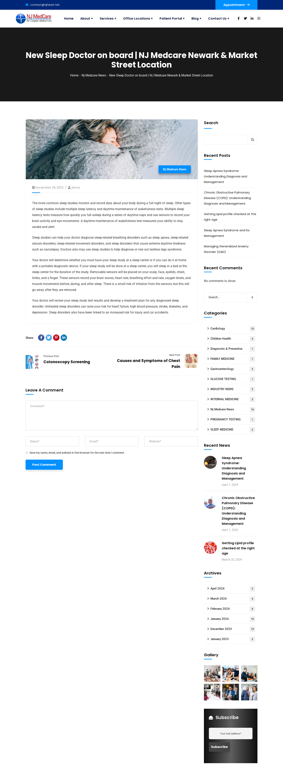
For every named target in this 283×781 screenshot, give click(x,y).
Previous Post (51, 356)
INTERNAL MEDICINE (232, 399)
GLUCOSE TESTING (232, 379)
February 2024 (232, 609)
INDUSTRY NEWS (232, 389)
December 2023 (232, 629)
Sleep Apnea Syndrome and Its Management (227, 233)
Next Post (174, 354)
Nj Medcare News (94, 75)
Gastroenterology (232, 369)
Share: (30, 338)
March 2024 (232, 599)
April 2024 (232, 588)
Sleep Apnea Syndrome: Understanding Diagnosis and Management (225, 176)
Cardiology (232, 328)
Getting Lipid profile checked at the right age (230, 217)
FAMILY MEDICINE (232, 359)
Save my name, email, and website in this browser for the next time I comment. (77, 452)
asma (75, 187)
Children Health (232, 339)
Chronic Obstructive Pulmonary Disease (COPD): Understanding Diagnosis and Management (227, 198)
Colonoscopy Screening (66, 362)
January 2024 (232, 619)
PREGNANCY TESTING (232, 419)
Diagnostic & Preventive (232, 349)
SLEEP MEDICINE (232, 429)
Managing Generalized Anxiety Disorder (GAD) (226, 249)
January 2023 (232, 639)
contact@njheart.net (43, 5)
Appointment (236, 5)
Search (211, 123)
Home (74, 75)
